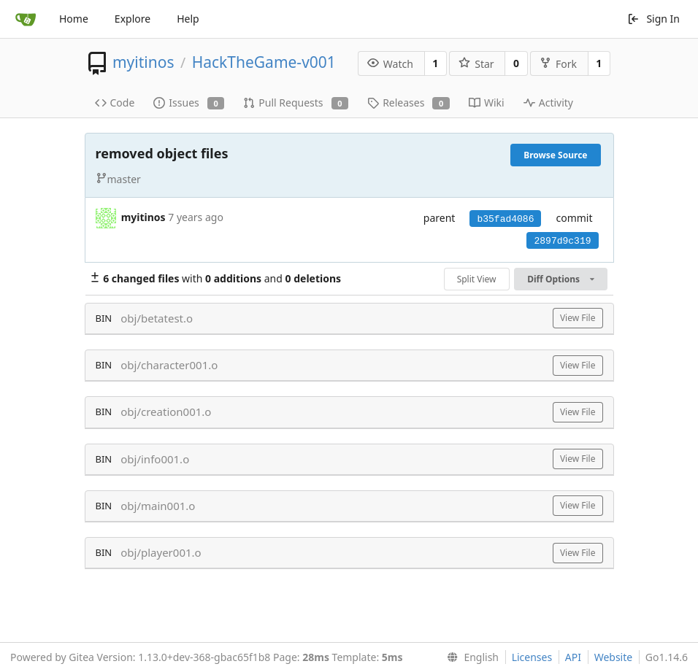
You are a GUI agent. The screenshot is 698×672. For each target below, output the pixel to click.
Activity (548, 102)
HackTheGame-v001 (264, 62)
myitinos (143, 62)
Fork (558, 64)
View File (578, 318)
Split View (476, 279)
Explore (132, 19)
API (573, 657)
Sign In (653, 19)
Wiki (487, 102)
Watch (390, 64)
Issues (188, 102)
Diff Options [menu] (560, 279)
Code (115, 102)
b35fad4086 (505, 219)
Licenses (532, 657)
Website (613, 657)
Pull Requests (295, 102)
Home (73, 19)
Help (188, 19)
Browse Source (555, 155)
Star (476, 64)
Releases (408, 102)
